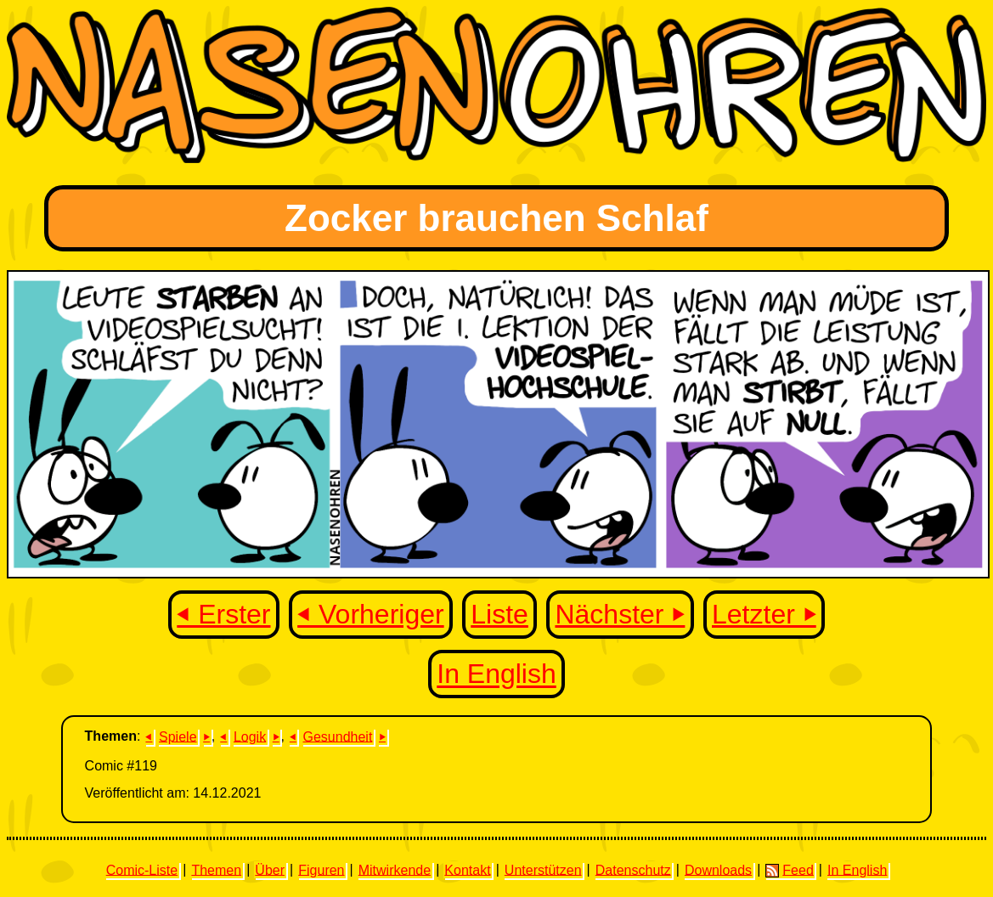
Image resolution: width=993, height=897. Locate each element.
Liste (499, 614)
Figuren (321, 869)
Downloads (718, 869)
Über (270, 869)
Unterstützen (543, 869)
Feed (789, 869)
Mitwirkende (394, 869)
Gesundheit (338, 736)
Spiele (177, 736)
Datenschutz (633, 869)
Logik (250, 736)
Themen (216, 869)
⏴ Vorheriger (370, 614)
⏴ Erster (223, 614)
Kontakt (467, 869)
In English (496, 674)
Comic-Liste (142, 869)
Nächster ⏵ (620, 614)
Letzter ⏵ (764, 614)
